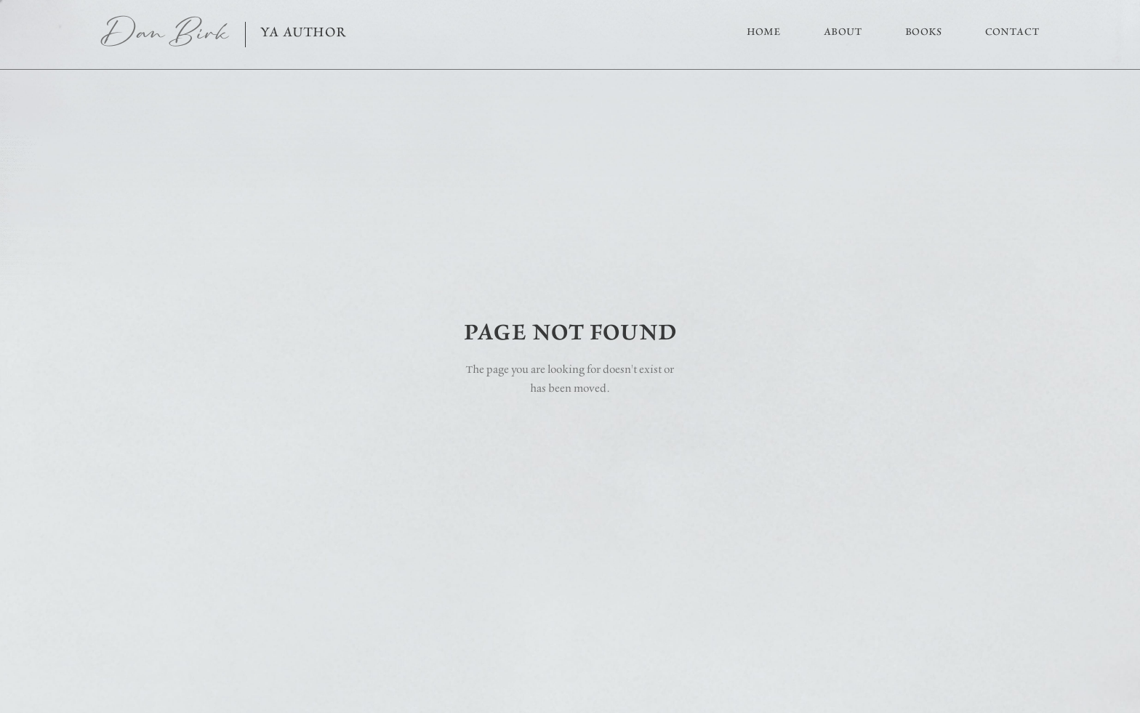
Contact (1012, 31)
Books (923, 32)
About (843, 32)
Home (763, 32)
